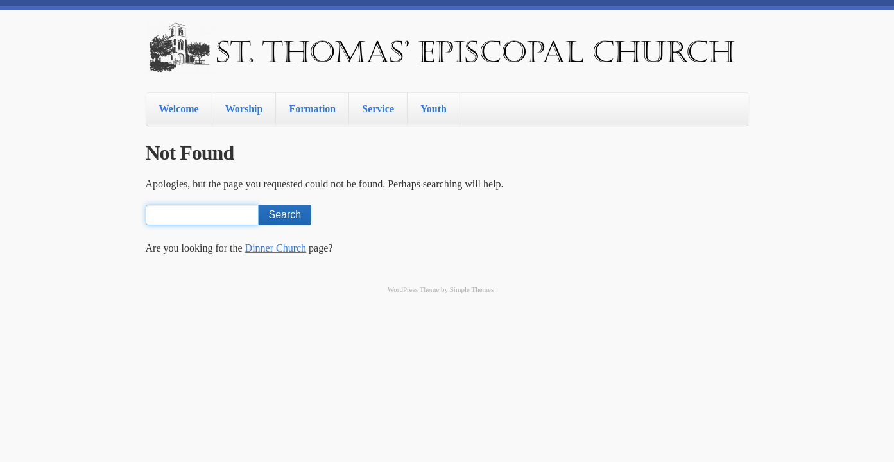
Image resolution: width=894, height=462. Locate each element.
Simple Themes (472, 289)
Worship (244, 108)
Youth (433, 108)
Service (378, 108)
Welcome (179, 108)
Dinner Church (276, 248)
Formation (312, 108)
